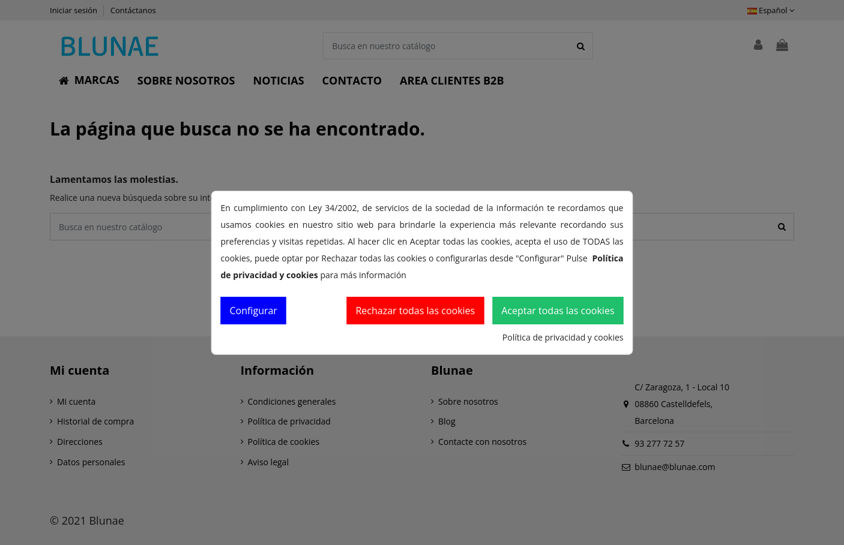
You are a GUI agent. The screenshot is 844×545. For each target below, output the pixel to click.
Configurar (253, 310)
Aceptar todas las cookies (557, 310)
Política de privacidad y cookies (563, 337)
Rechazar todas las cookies (415, 310)
